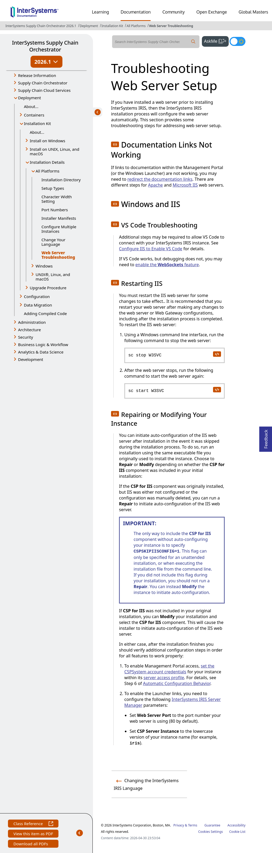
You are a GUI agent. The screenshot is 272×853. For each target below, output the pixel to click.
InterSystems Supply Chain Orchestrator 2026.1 (40, 26)
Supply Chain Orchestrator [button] (42, 82)
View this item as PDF (33, 834)
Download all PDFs (31, 844)
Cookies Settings (210, 832)
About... (31, 106)
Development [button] (30, 359)
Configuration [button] (37, 296)
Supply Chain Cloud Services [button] (44, 90)
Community (173, 12)
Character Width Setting (56, 199)
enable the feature (167, 265)
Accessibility (236, 825)
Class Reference (33, 824)
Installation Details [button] (47, 162)
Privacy (178, 825)
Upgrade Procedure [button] (48, 287)
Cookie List (237, 831)
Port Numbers (54, 209)
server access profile (163, 677)
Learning (100, 12)
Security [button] (25, 337)
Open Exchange (211, 12)
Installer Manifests (58, 218)
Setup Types (52, 188)
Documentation (136, 12)
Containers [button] (34, 115)
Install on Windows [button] (47, 140)
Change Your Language (53, 242)
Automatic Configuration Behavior (176, 683)
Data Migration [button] (38, 305)
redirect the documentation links (160, 179)
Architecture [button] (29, 329)
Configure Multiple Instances (58, 229)
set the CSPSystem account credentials (169, 669)
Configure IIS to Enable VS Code (150, 249)
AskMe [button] (216, 40)
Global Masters (253, 12)
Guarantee (212, 825)
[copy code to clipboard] (217, 354)
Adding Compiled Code (45, 313)
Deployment (89, 26)
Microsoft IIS (185, 185)
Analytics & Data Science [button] (40, 352)
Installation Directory (61, 179)
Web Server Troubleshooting (171, 26)
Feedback (266, 437)
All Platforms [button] (48, 171)
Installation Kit (112, 26)
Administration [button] (32, 322)
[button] (115, 144)
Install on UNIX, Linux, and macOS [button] (54, 151)
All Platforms (136, 26)
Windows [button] (44, 266)
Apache (155, 185)
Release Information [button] (37, 75)
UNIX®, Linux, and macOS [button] (53, 277)
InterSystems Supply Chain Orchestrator (45, 46)
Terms (192, 825)
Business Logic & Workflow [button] (43, 344)
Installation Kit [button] (37, 123)
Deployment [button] (29, 97)
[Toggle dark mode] (237, 41)
